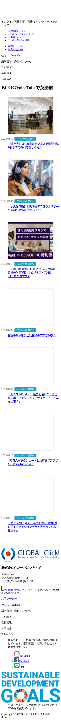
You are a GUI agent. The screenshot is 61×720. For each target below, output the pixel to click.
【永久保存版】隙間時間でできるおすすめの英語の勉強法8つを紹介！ (33, 208)
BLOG (14, 37)
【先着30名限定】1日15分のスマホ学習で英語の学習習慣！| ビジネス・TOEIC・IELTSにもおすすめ (33, 272)
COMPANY (18, 40)
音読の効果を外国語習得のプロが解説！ (32, 335)
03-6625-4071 (10, 589)
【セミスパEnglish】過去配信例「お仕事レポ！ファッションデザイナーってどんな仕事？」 (33, 526)
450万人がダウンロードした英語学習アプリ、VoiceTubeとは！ (33, 462)
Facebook (21, 661)
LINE (19, 667)
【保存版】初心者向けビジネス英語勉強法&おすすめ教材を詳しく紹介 (33, 145)
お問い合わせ (15, 49)
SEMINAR (18, 30)
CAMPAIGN (21, 34)
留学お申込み (15, 46)
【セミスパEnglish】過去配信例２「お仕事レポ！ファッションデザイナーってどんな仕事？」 (33, 397)
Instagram (22, 655)
